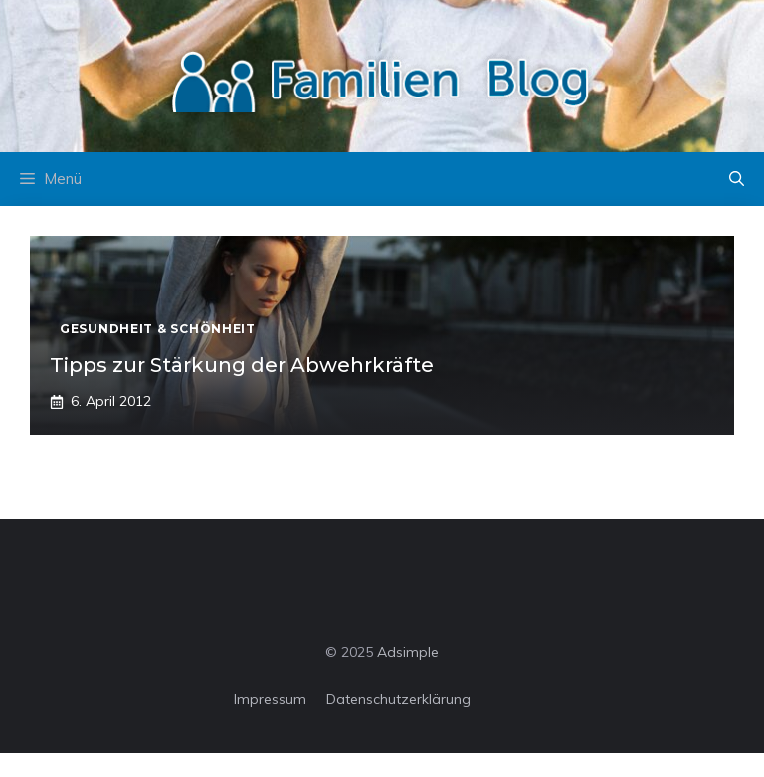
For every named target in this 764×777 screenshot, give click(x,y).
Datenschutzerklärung (398, 699)
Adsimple (408, 652)
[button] (736, 179)
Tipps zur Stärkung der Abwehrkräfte (242, 365)
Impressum (270, 699)
